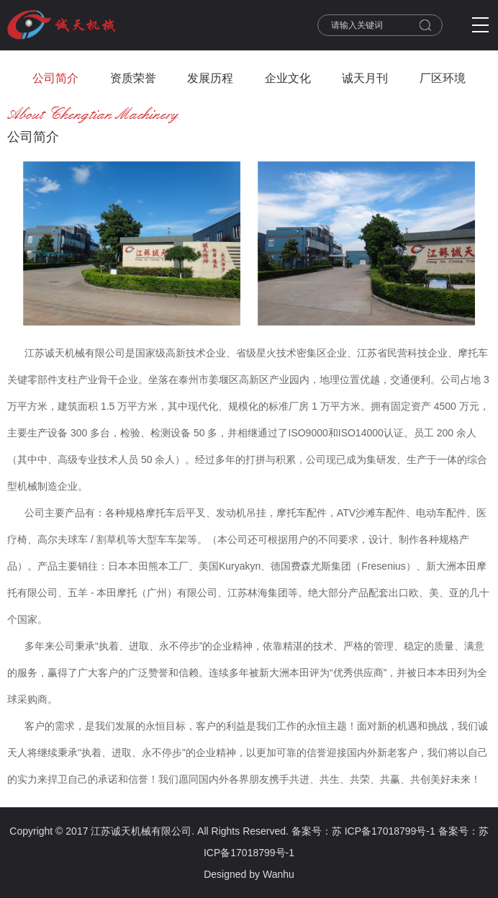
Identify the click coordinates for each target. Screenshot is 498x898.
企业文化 (288, 78)
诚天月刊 (365, 78)
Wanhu (278, 874)
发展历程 (210, 78)
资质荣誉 (133, 78)
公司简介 (55, 78)
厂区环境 (443, 78)
